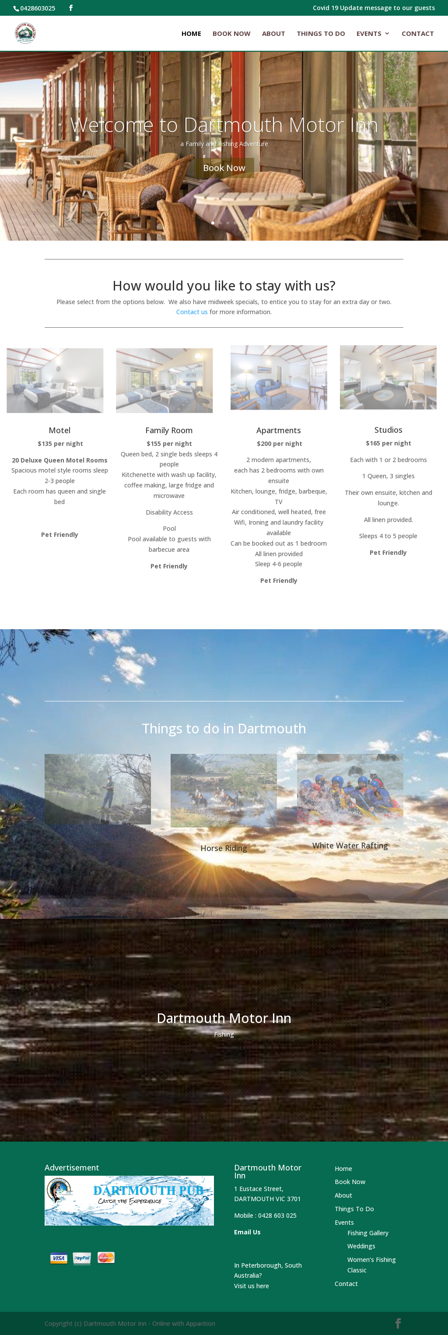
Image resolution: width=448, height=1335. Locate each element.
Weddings (361, 1246)
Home (191, 34)
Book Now (232, 34)
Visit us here (251, 1286)
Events (369, 34)
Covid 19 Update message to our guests (374, 8)
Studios (388, 429)
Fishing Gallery (367, 1233)
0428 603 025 (277, 1215)
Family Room (169, 430)
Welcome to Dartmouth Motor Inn (224, 135)
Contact (418, 34)
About (273, 34)
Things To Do (321, 34)
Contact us (192, 312)
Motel (59, 430)
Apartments (278, 430)
